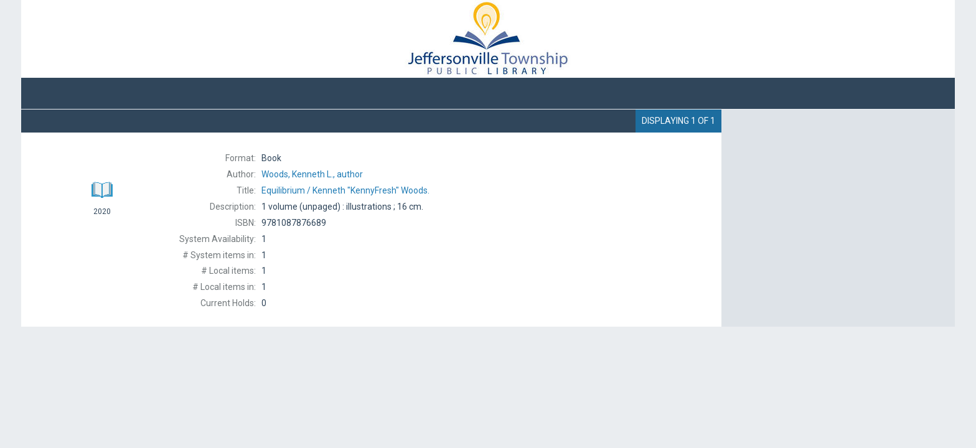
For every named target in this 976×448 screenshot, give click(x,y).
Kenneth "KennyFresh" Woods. (345, 190)
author (312, 174)
